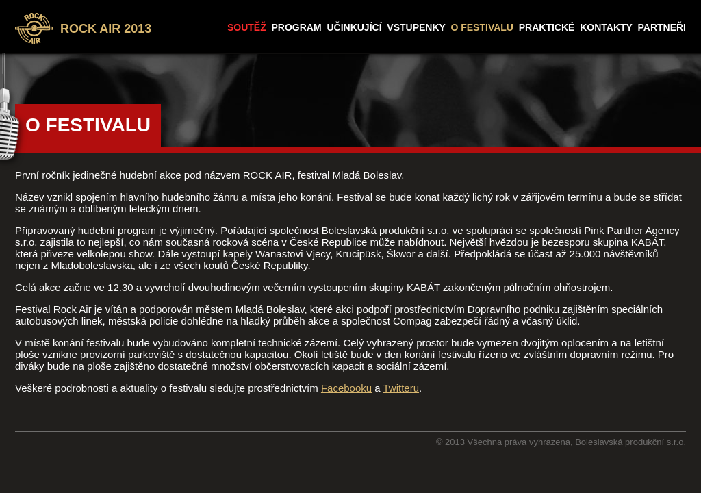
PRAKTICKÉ (547, 27)
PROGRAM (297, 27)
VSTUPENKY (416, 27)
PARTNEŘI (661, 27)
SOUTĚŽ (246, 27)
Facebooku (346, 388)
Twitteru (401, 388)
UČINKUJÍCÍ (354, 27)
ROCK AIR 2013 (105, 29)
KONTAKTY (606, 27)
